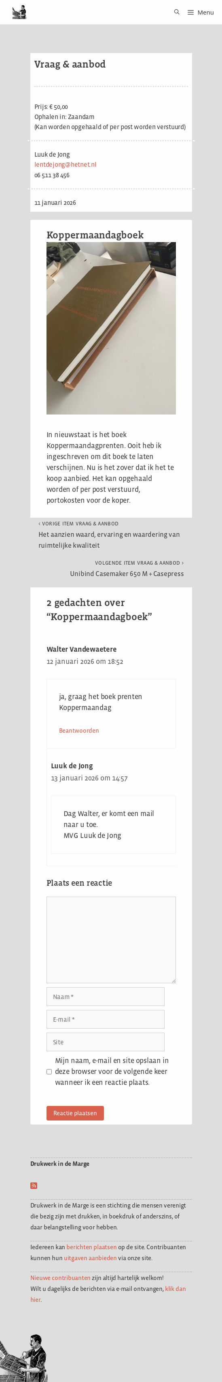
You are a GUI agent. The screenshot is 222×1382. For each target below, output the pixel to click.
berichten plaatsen (91, 1247)
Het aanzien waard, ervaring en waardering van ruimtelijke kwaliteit (109, 535)
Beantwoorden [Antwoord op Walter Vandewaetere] (79, 730)
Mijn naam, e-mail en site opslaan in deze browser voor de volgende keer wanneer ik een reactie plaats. (112, 1071)
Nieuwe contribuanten (60, 1277)
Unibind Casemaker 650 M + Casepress (127, 569)
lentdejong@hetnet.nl (65, 164)
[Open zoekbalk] (174, 12)
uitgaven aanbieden (90, 1257)
